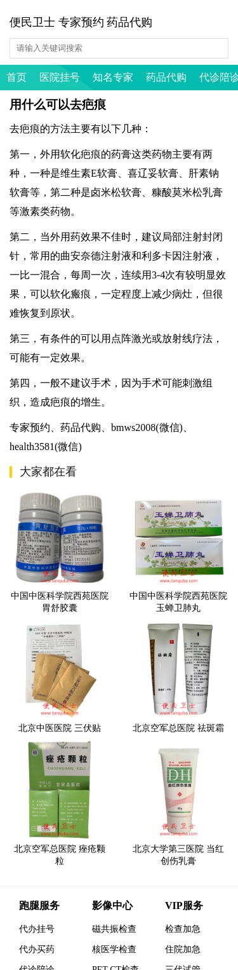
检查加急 (183, 929)
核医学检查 (114, 949)
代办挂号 (37, 929)
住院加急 (183, 949)
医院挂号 (59, 77)
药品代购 (166, 77)
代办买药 (37, 949)
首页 (16, 77)
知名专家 (113, 77)
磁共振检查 (114, 929)
